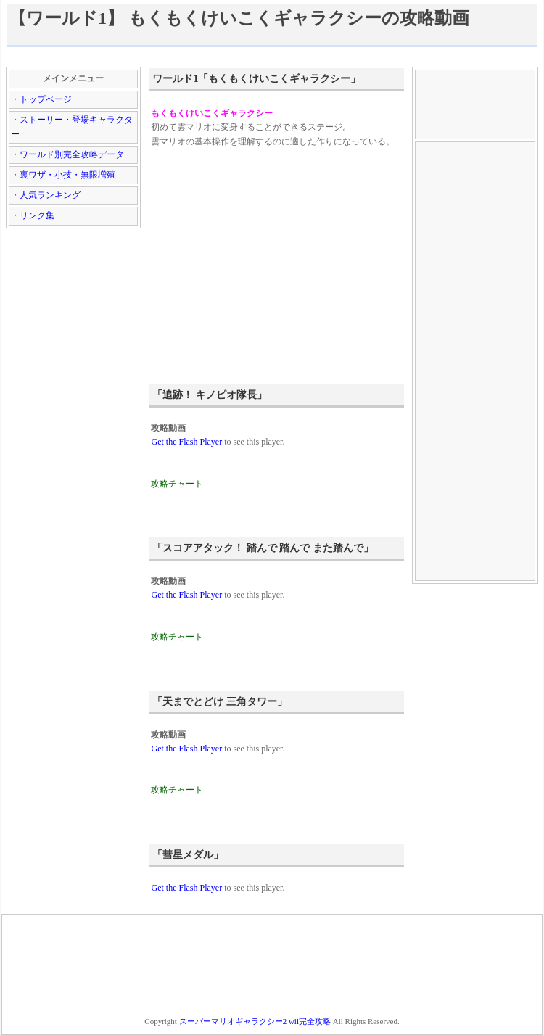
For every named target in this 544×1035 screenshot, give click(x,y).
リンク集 (37, 215)
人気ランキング (50, 195)
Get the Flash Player (186, 442)
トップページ (46, 99)
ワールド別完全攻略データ (72, 154)
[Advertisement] (272, 56)
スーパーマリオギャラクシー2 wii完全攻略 (255, 1021)
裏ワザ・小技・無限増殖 (67, 175)
